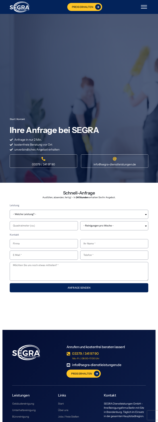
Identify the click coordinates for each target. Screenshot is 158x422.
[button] (144, 7)
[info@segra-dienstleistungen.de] (115, 159)
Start (12, 119)
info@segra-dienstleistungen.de (115, 164)
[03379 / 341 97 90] (43, 159)
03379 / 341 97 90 (43, 164)
